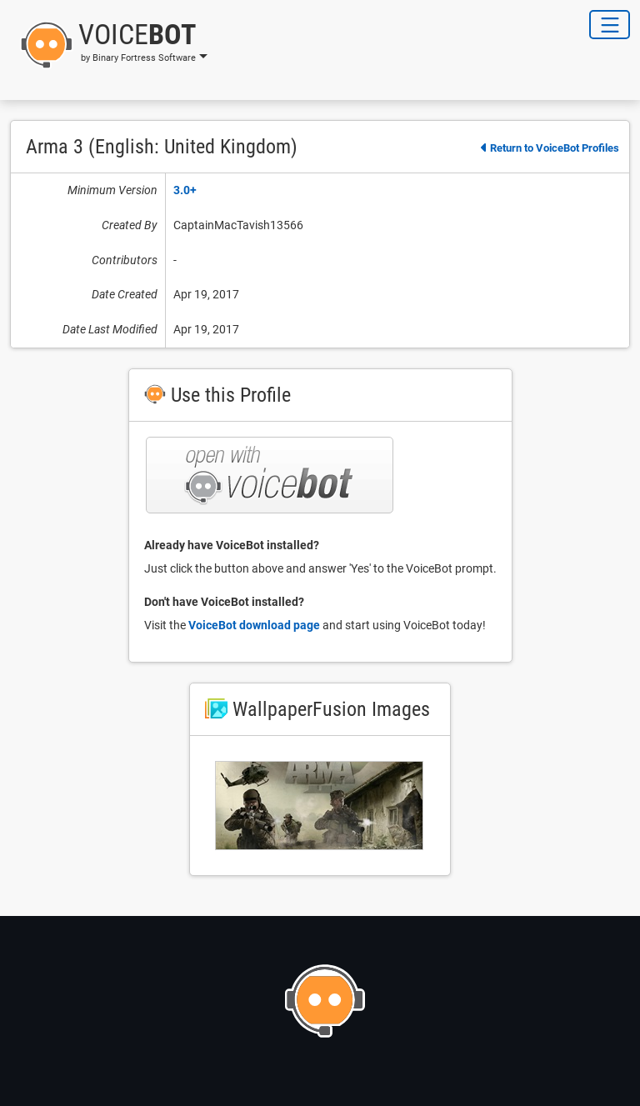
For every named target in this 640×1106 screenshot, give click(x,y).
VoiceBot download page (254, 625)
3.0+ (185, 190)
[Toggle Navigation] (609, 24)
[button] (109, 45)
